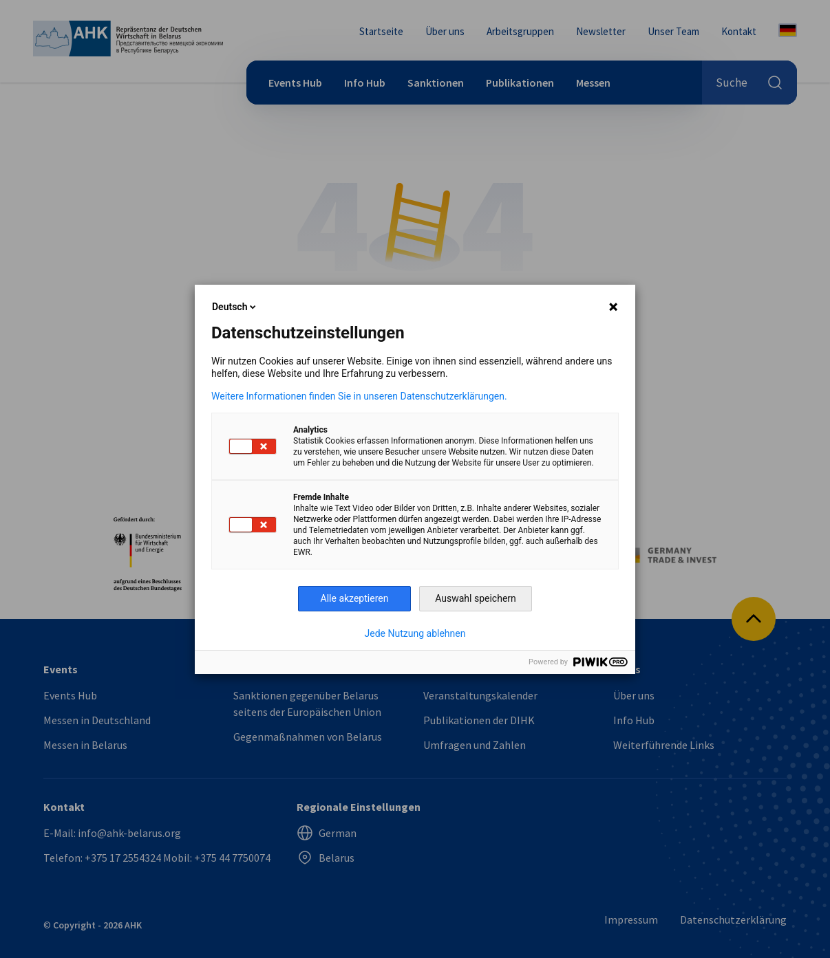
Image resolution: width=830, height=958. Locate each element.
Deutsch (235, 306)
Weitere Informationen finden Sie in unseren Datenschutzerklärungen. (359, 396)
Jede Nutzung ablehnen (415, 633)
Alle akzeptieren (355, 598)
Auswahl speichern (475, 598)
